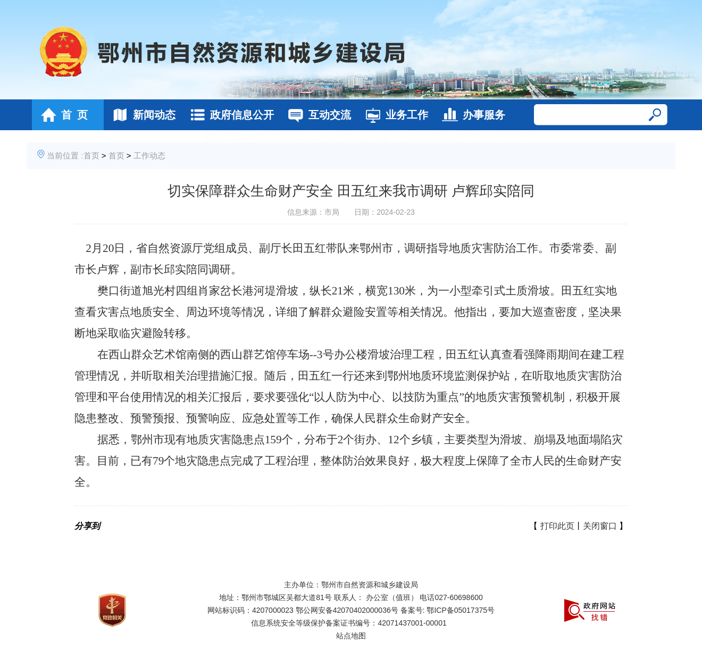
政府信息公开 (229, 114)
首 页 (61, 114)
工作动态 (149, 155)
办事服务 (471, 114)
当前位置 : (65, 155)
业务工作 (394, 114)
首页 (91, 155)
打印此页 (557, 525)
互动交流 (316, 114)
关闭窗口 (600, 525)
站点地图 (351, 635)
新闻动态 (141, 114)
